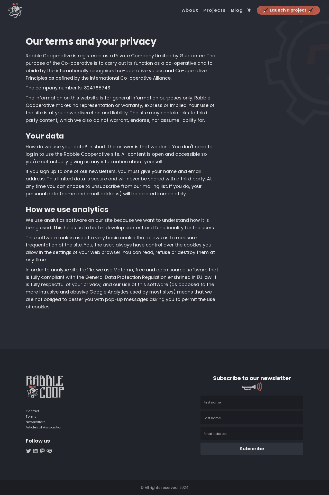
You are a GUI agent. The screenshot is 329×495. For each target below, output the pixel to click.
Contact (32, 411)
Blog (237, 10)
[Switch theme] (249, 10)
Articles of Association (44, 427)
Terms (31, 417)
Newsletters (35, 422)
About (190, 10)
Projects (214, 10)
